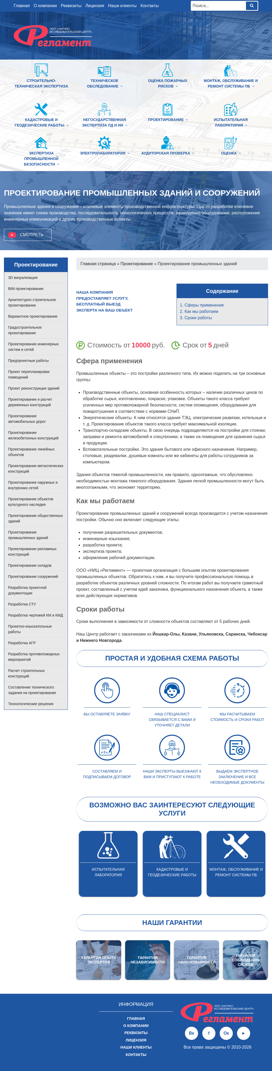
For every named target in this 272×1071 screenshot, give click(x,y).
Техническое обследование (105, 83)
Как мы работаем (201, 311)
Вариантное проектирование (32, 316)
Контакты (149, 5)
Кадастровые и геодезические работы (42, 122)
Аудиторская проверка (167, 153)
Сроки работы (198, 318)
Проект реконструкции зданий (33, 388)
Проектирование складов (29, 565)
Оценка (230, 153)
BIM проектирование (25, 289)
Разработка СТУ (22, 604)
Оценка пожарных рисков (167, 83)
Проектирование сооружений (33, 576)
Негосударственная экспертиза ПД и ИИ (105, 122)
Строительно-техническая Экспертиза (41, 86)
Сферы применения (204, 305)
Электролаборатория (104, 153)
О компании (45, 5)
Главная (22, 5)
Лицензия (94, 5)
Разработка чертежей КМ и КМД (35, 615)
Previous (72, 865)
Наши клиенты (122, 5)
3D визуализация (23, 277)
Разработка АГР (22, 643)
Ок (226, 1033)
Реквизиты (71, 5)
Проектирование (167, 120)
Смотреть (31, 234)
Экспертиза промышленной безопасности (42, 158)
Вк (191, 1033)
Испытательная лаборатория (231, 122)
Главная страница (98, 263)
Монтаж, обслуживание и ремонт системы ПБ (231, 83)
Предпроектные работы (28, 360)
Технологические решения (30, 704)
